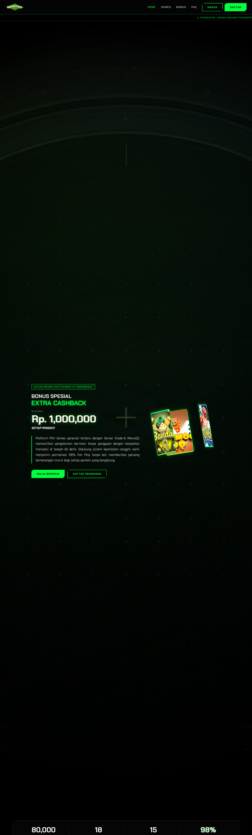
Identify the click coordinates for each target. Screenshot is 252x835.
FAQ (194, 7)
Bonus (181, 7)
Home (152, 7)
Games (166, 7)
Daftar (235, 7)
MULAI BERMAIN (48, 473)
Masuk (212, 7)
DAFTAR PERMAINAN (87, 473)
